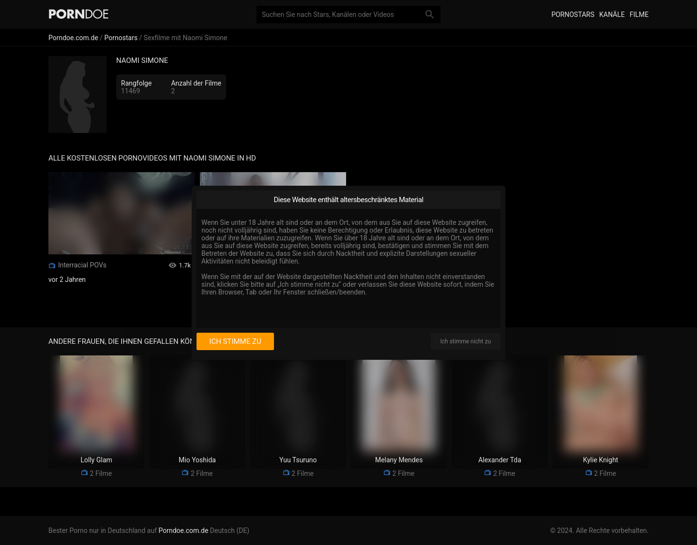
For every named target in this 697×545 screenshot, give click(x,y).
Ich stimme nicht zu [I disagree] (465, 341)
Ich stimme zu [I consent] (235, 341)
